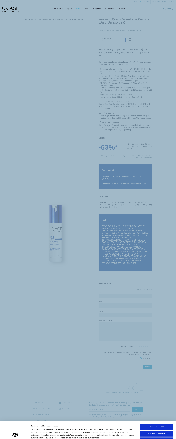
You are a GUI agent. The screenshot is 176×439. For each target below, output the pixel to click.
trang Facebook (66, 403)
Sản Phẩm (121, 9)
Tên (100, 302)
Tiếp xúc (171, 1)
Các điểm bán (145, 1)
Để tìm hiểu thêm (144, 354)
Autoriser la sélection (156, 417)
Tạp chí (135, 1)
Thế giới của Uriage (8, 1)
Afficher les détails (128, 434)
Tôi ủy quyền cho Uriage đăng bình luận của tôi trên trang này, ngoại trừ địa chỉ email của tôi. (125, 353)
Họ (100, 292)
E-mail (101, 311)
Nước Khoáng (57, 9)
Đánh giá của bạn (126, 346)
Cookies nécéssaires (156, 424)
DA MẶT (78, 9)
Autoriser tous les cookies (156, 410)
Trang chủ (27, 19)
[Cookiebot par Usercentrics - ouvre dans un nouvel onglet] (15, 434)
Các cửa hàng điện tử (159, 1)
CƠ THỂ (69, 9)
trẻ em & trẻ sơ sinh (93, 9)
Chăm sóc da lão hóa (44, 19)
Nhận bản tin (145, 358)
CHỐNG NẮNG (109, 9)
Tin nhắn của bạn (105, 321)
